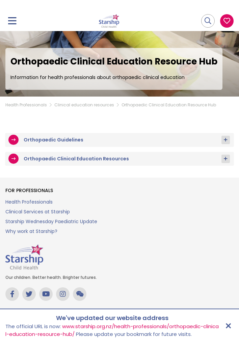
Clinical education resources (84, 105)
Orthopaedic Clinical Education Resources (76, 158)
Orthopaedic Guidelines (53, 139)
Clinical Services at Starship (37, 211)
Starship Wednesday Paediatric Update (51, 221)
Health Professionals (26, 105)
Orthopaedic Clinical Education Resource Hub (169, 105)
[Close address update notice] (228, 325)
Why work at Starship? (31, 231)
